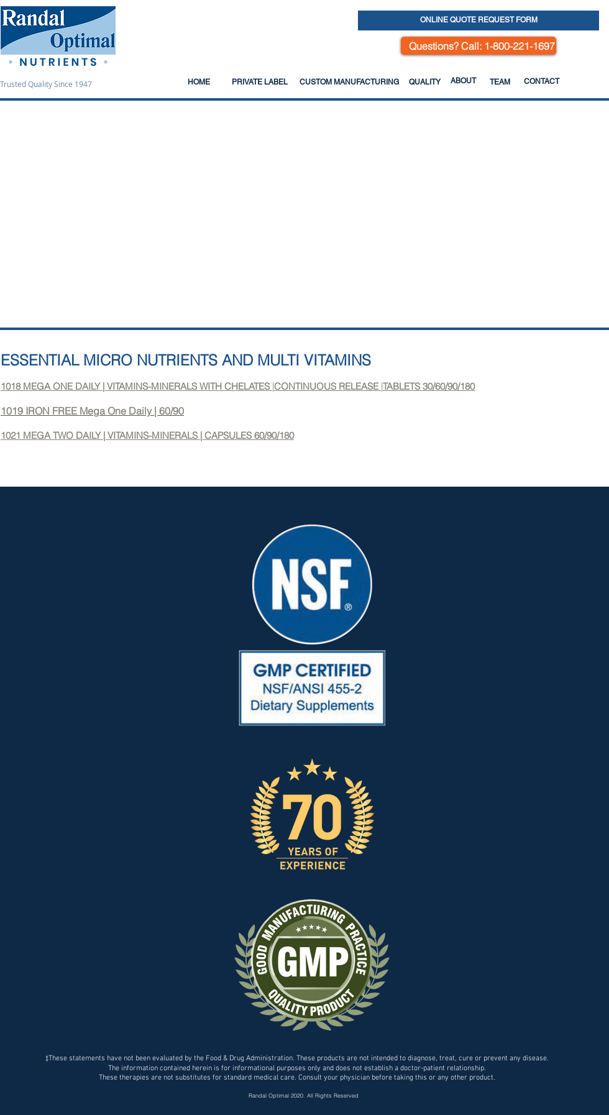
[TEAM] (500, 82)
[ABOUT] (463, 80)
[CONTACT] (541, 81)
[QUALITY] (424, 82)
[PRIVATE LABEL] (259, 82)
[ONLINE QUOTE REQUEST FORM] (478, 20)
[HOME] (198, 82)
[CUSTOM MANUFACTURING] (348, 82)
